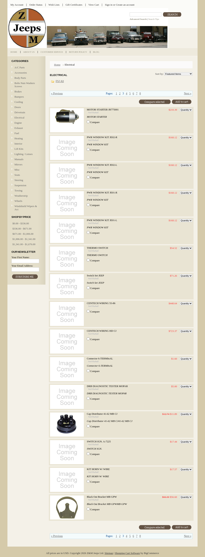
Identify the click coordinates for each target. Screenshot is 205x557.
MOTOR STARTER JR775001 (103, 109)
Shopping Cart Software (127, 553)
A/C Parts (19, 67)
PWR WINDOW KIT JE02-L (102, 165)
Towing (18, 190)
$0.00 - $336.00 (20, 223)
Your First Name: (20, 257)
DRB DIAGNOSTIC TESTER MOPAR (107, 386)
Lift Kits (18, 148)
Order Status (35, 4)
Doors (17, 107)
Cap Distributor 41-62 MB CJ (102, 413)
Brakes (18, 91)
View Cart (93, 4)
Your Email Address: (22, 265)
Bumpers (19, 96)
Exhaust (18, 127)
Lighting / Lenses (25, 154)
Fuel (16, 133)
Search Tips (153, 19)
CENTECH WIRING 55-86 (101, 303)
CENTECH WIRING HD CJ (101, 331)
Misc (17, 169)
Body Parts (25, 78)
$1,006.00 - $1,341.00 (23, 239)
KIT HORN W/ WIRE (98, 469)
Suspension (20, 185)
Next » (187, 93)
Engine (18, 122)
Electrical (25, 117)
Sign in (108, 4)
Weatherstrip (21, 195)
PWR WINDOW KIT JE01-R (102, 192)
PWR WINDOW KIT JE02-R (102, 137)
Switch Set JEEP (95, 275)
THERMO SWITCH (97, 248)
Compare (95, 122)
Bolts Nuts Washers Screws (24, 85)
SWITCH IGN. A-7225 (99, 441)
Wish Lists (53, 4)
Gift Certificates (74, 4)
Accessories (20, 72)
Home (57, 64)
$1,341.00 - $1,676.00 (23, 244)
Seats (25, 175)
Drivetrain (25, 112)
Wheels (18, 200)
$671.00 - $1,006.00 (22, 233)
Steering (18, 180)
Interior (18, 143)
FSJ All (60, 81)
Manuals (18, 159)
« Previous (57, 93)
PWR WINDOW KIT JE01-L (102, 220)
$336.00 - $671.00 (22, 228)
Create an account (125, 4)
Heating (18, 138)
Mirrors (18, 164)
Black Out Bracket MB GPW (102, 496)
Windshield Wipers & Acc (25, 208)
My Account (16, 4)
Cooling (25, 102)
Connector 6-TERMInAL (100, 358)
